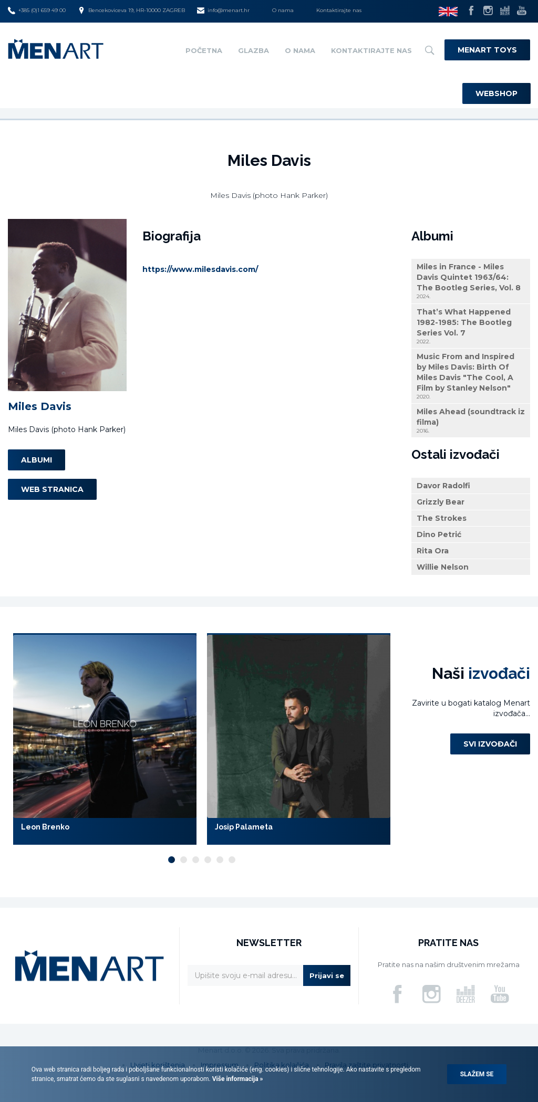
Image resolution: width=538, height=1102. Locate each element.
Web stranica (52, 489)
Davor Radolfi (443, 485)
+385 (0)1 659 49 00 (37, 10)
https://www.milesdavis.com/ (200, 269)
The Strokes (442, 518)
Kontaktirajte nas (338, 10)
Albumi (36, 460)
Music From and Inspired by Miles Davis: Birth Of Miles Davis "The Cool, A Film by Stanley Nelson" (471, 376)
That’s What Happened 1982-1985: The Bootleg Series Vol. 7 (471, 326)
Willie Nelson (443, 567)
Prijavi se (326, 975)
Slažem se (477, 1074)
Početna (203, 50)
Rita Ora (433, 550)
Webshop (496, 93)
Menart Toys (487, 50)
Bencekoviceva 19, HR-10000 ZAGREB (131, 10)
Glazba (253, 50)
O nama (283, 10)
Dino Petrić (439, 534)
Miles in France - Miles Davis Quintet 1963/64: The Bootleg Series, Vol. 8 (471, 281)
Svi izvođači (490, 744)
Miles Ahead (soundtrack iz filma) (471, 421)
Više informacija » (237, 1079)
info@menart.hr (223, 10)
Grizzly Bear (440, 502)
